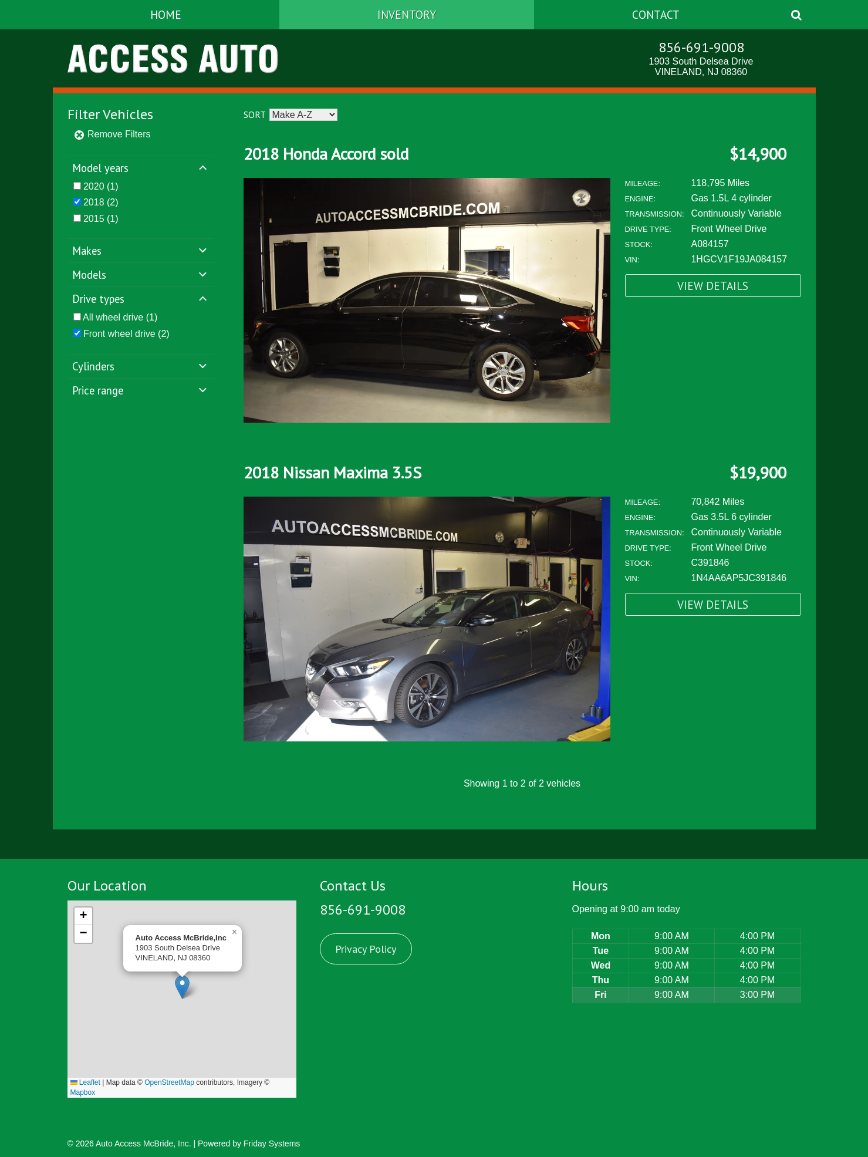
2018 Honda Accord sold (326, 153)
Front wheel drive (119, 334)
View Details (712, 285)
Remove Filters (112, 134)
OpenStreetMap (169, 1082)
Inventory (406, 14)
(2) (101, 202)
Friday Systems (272, 1143)
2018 (93, 202)
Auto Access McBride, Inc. (143, 1143)
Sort (254, 114)
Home (165, 14)
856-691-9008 (701, 47)
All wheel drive (113, 317)
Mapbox (83, 1092)
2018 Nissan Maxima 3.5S (332, 472)
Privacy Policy (365, 949)
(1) (101, 186)
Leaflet (85, 1082)
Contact (656, 14)
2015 (93, 219)
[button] (182, 987)
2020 (93, 186)
